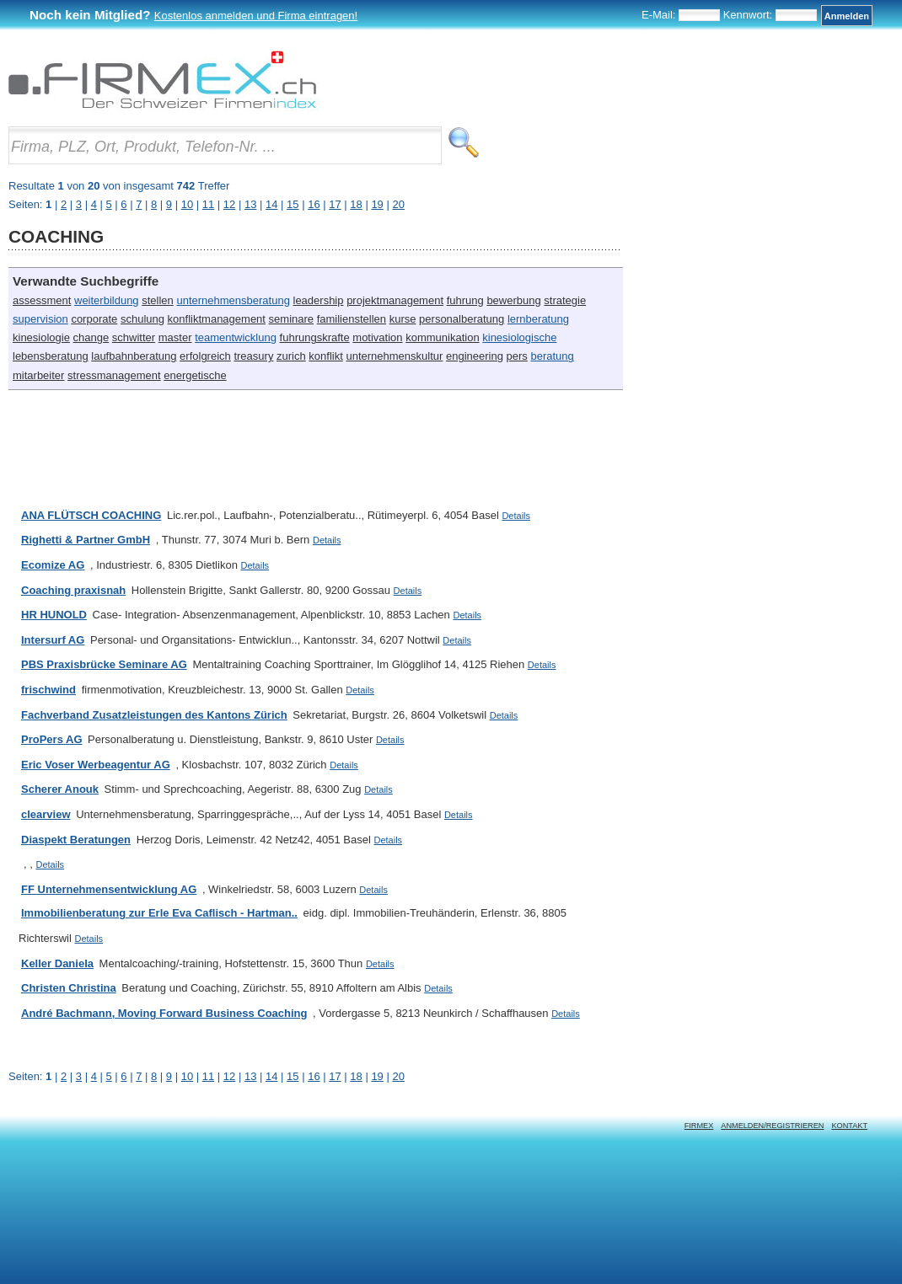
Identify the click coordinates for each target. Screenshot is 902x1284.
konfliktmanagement (217, 319)
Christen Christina (68, 988)
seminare (291, 319)
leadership (318, 300)
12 (229, 1076)
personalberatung (461, 319)
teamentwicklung (236, 337)
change (91, 337)
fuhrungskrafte (315, 337)
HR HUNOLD (54, 614)
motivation (377, 337)
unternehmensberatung (232, 300)
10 (187, 1076)
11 (208, 1076)
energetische (195, 375)
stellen (158, 300)
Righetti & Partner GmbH (85, 539)
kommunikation (442, 337)
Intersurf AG (52, 640)
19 (377, 1076)
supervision (40, 319)
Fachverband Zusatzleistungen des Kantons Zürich (154, 715)
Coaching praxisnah (73, 590)
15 (292, 1076)
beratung (551, 356)
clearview (46, 814)
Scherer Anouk (60, 789)
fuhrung (465, 300)
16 (313, 1076)
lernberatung (538, 319)
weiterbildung (106, 300)
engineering (474, 356)
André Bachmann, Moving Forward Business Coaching (164, 1013)
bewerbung (513, 300)
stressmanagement (114, 375)
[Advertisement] (315, 441)
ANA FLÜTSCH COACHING (91, 515)
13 (250, 1076)
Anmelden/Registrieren (772, 1125)
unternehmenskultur (394, 356)
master (175, 337)
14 (271, 1076)
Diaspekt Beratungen (76, 839)
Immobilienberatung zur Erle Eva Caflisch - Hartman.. (159, 913)
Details (516, 516)
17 (335, 1076)
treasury (253, 356)
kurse (402, 319)
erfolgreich (205, 356)
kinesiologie (41, 337)
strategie (565, 300)
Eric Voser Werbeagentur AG (95, 764)
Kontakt (849, 1125)
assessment (42, 300)
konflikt (325, 356)
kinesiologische (519, 337)
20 (398, 1076)
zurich (291, 356)
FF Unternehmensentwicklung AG (108, 889)
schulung (142, 319)
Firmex (699, 1125)
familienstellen (351, 319)
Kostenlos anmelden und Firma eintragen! (255, 15)
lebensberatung (51, 356)
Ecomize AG (52, 565)
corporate (94, 319)
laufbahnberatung (133, 356)
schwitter (133, 337)
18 (356, 1076)
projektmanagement (394, 300)
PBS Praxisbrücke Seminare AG (104, 664)
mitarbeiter (38, 375)
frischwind (48, 689)
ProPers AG (52, 739)
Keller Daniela (57, 963)
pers (517, 356)
